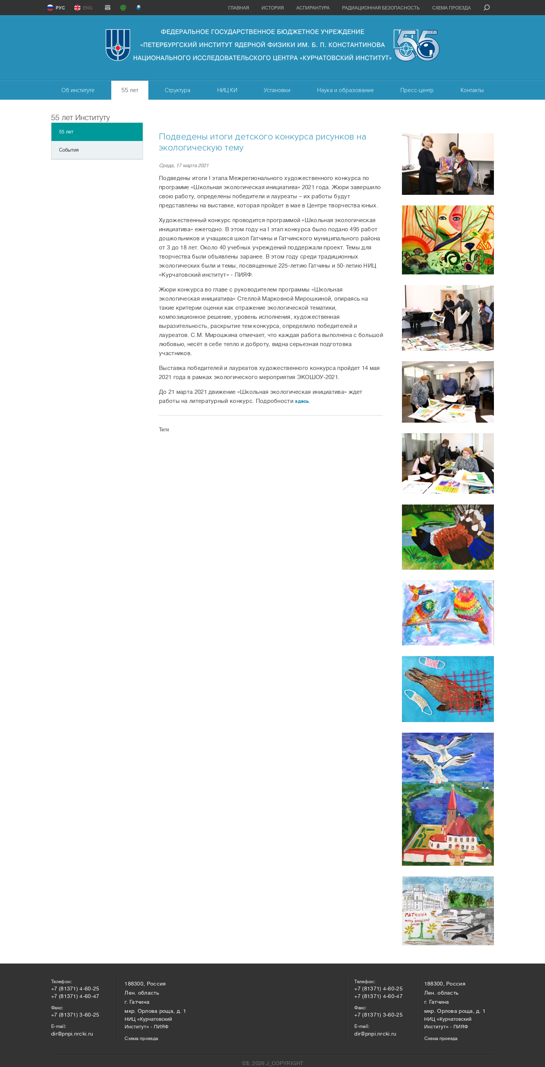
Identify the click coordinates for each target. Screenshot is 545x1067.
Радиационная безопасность (381, 8)
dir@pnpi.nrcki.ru (72, 1034)
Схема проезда (451, 8)
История (273, 8)
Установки (277, 90)
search (487, 8)
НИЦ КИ (227, 90)
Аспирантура (313, 8)
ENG (87, 8)
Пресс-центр (417, 90)
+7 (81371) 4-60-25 (75, 989)
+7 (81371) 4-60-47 (75, 996)
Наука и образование (345, 90)
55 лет (129, 90)
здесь (302, 401)
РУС (60, 8)
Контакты (472, 90)
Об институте (78, 90)
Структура (177, 90)
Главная (238, 8)
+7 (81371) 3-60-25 (75, 1015)
